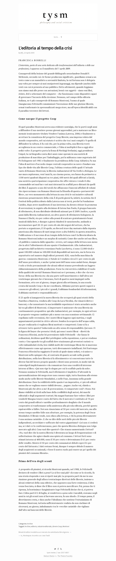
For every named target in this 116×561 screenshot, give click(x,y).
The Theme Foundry (64, 556)
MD (22, 53)
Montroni (66, 526)
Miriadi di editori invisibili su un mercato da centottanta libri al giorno (44, 532)
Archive (30, 524)
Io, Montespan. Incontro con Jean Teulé (35, 535)
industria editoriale (44, 526)
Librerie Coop (57, 526)
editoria (34, 526)
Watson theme (49, 556)
